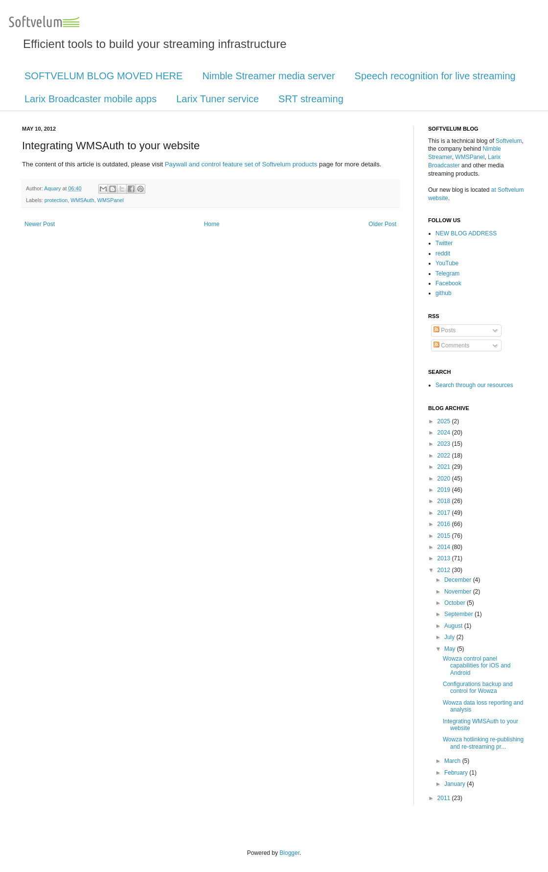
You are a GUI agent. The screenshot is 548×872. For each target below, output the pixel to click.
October (455, 602)
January (455, 783)
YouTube (446, 263)
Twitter (444, 243)
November (458, 591)
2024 (444, 432)
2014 (444, 547)
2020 (444, 478)
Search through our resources (474, 385)
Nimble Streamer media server (268, 75)
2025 (444, 421)
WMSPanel (110, 200)
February (456, 772)
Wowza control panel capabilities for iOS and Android (476, 665)
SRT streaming (310, 98)
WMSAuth (82, 200)
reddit (442, 253)
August (454, 625)
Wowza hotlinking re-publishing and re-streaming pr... (483, 743)
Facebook (448, 283)
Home (212, 224)
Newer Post (39, 224)
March (453, 760)
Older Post (382, 224)
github (443, 293)
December (458, 579)
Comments (451, 345)
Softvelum (509, 141)
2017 (444, 512)
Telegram (447, 273)
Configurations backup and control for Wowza (478, 687)
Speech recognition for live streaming (435, 75)
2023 (444, 443)
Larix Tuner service (217, 98)
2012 (444, 570)
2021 (444, 466)
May (450, 648)
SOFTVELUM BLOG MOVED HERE (103, 75)
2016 (444, 524)
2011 (444, 798)
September (459, 614)
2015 (444, 535)
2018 (444, 501)
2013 (444, 558)
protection (56, 200)
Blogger (289, 852)
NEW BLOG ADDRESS (466, 233)
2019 (444, 489)
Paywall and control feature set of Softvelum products (241, 164)
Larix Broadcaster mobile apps (90, 98)
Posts (445, 330)
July (450, 637)
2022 (444, 455)
